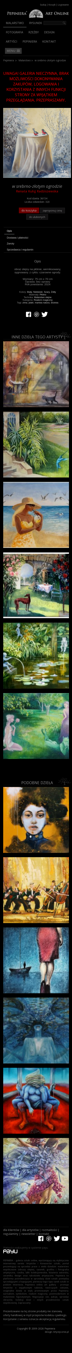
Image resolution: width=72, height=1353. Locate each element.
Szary (47, 292)
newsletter (28, 1234)
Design (49, 32)
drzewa (54, 302)
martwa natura (42, 302)
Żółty (53, 292)
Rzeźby (33, 32)
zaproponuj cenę (52, 210)
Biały (29, 292)
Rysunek (35, 23)
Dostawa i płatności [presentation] (17, 237)
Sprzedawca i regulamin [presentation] (20, 249)
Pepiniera (30, 41)
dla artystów (30, 1230)
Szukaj (43, 4)
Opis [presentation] (9, 230)
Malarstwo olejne (43, 297)
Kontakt (49, 41)
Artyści (11, 41)
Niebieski (38, 292)
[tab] (37, 231)
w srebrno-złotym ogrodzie (50, 60)
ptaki (31, 302)
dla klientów (11, 1230)
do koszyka (29, 210)
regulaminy (10, 1234)
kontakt (44, 1234)
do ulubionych (37, 217)
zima (24, 302)
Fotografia (14, 32)
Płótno (43, 294)
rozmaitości (49, 1230)
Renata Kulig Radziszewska (37, 191)
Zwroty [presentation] (10, 243)
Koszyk (52, 4)
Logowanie (63, 4)
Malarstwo (15, 23)
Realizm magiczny (43, 300)
